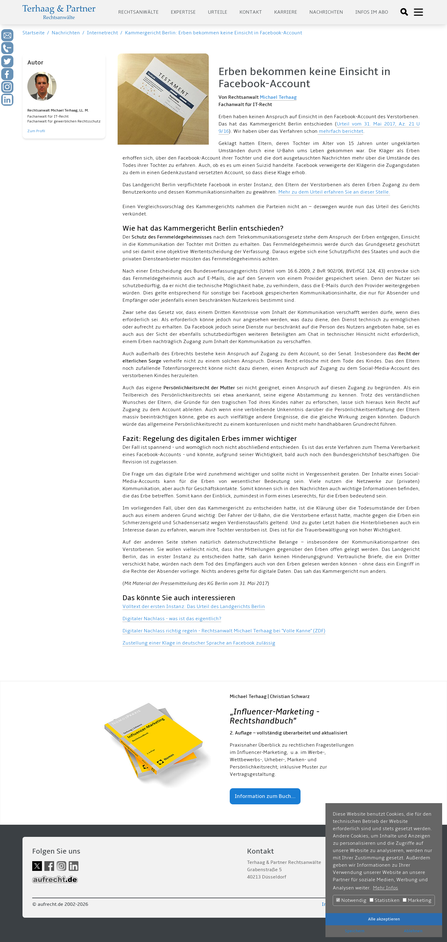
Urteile (217, 12)
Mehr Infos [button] (385, 888)
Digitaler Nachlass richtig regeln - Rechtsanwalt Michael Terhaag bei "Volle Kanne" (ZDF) (223, 631)
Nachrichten (326, 12)
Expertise (183, 12)
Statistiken (385, 900)
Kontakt (250, 12)
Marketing (417, 900)
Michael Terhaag (278, 97)
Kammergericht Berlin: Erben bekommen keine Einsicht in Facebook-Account (213, 33)
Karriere (285, 12)
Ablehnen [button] (413, 930)
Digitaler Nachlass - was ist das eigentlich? (171, 619)
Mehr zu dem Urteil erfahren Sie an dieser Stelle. (334, 192)
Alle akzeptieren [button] (384, 919)
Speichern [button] (354, 930)
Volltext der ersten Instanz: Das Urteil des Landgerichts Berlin (193, 606)
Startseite (33, 33)
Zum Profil (36, 131)
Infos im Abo (371, 12)
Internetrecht (102, 33)
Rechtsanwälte (138, 12)
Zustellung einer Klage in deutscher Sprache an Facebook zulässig (198, 643)
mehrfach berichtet (340, 131)
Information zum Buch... (265, 796)
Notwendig (351, 900)
